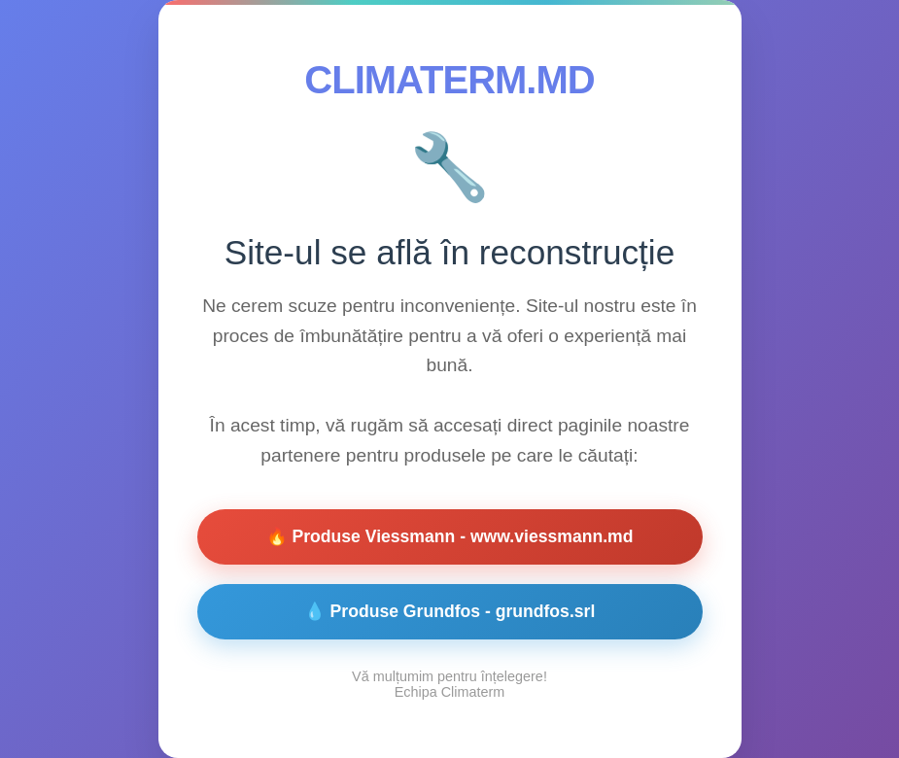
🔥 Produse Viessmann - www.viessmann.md (450, 536)
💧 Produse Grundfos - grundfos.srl (450, 611)
